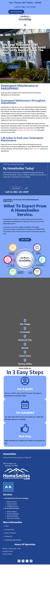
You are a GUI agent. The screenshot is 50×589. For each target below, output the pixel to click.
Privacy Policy (9, 529)
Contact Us (8, 536)
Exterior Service (12, 504)
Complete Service (12, 506)
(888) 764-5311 (35, 149)
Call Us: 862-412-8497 (25, 7)
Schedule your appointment (26, 130)
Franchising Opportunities (13, 540)
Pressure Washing (13, 514)
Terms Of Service (10, 533)
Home (7, 526)
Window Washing (12, 516)
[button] (25, 24)
